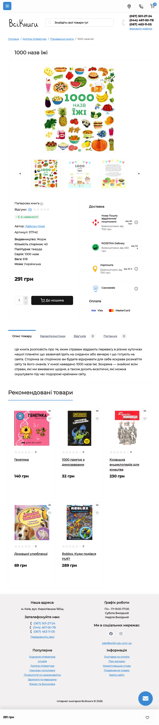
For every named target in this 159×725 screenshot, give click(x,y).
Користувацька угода (117, 665)
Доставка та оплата (116, 656)
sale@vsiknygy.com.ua (117, 643)
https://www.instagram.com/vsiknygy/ (120, 633)
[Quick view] (49, 411)
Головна (13, 38)
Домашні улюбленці (30, 554)
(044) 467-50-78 (141, 20)
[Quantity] (19, 300)
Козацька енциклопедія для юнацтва (124, 464)
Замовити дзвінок (140, 28)
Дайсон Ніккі (35, 226)
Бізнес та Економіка (42, 684)
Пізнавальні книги (62, 38)
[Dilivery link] (136, 222)
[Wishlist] (49, 418)
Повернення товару (117, 670)
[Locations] (129, 6)
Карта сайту (116, 674)
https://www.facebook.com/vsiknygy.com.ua (111, 633)
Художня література (42, 656)
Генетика (21, 460)
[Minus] (26, 303)
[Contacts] (141, 6)
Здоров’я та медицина (42, 679)
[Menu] (7, 6)
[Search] (49, 22)
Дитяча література (34, 38)
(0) (30, 209)
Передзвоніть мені (42, 636)
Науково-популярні (42, 670)
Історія (42, 661)
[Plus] (26, 298)
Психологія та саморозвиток (42, 674)
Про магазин (116, 661)
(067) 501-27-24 (140, 16)
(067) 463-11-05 (140, 24)
